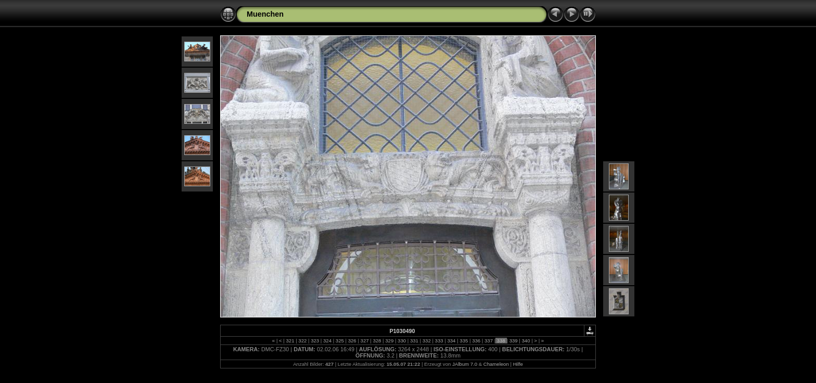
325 (339, 340)
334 (451, 340)
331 (414, 340)
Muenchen (265, 14)
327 (364, 340)
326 (352, 340)
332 (426, 340)
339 (513, 340)
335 (463, 340)
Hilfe (518, 364)
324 (327, 340)
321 (290, 340)
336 (475, 340)
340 (525, 340)
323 (315, 340)
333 (439, 340)
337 (488, 340)
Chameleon (496, 364)
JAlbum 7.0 (464, 364)
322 (302, 340)
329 (389, 340)
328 (377, 340)
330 (401, 340)
